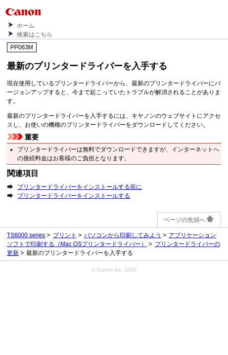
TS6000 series (26, 235)
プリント (65, 235)
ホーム (26, 25)
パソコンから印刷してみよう (122, 235)
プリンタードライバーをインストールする (73, 195)
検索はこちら (34, 34)
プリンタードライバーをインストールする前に (79, 186)
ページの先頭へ (189, 219)
